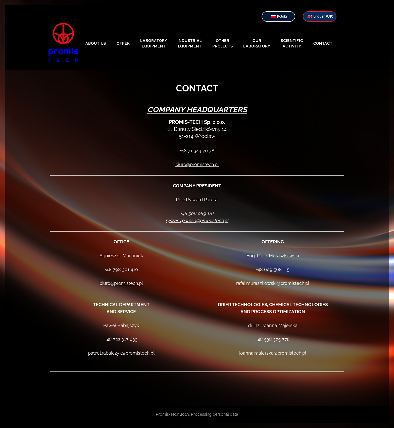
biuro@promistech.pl (197, 164)
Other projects (222, 43)
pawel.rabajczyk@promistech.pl (121, 353)
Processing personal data (214, 414)
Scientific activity (292, 43)
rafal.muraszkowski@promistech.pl (272, 283)
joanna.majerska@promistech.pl (272, 353)
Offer (123, 43)
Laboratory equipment (153, 43)
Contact (322, 43)
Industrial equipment (189, 43)
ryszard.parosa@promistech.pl (197, 220)
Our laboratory (256, 43)
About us (95, 43)
